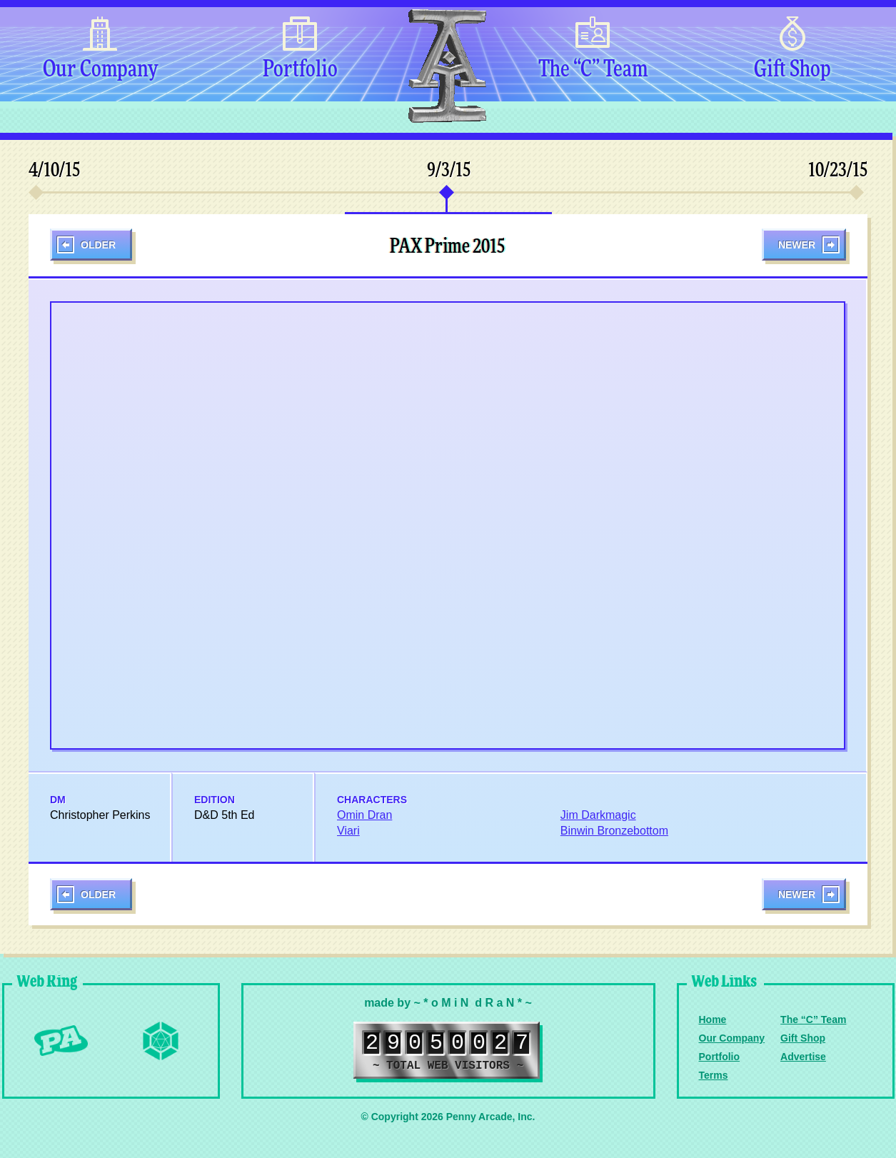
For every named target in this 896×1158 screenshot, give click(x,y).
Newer (796, 245)
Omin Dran (364, 815)
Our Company (100, 70)
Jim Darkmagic (598, 815)
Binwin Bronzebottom (614, 831)
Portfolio (300, 70)
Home (713, 1019)
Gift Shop (792, 70)
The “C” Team (593, 70)
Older (98, 245)
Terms (713, 1075)
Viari (348, 831)
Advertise (803, 1056)
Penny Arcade (60, 1041)
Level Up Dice (160, 1040)
